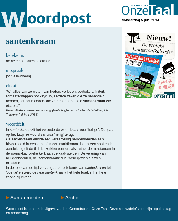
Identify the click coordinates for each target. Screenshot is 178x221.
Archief (73, 198)
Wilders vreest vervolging (33, 110)
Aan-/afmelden (26, 198)
